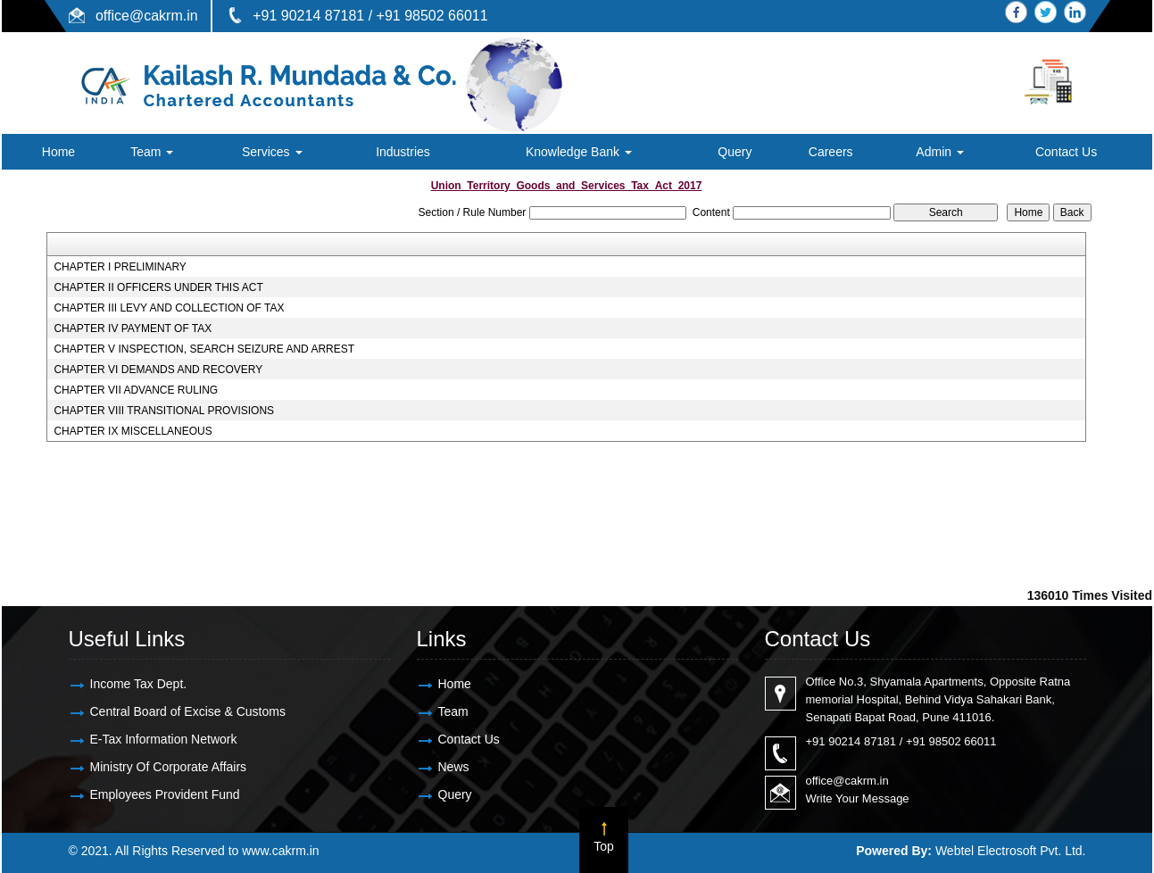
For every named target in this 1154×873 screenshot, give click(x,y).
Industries (403, 152)
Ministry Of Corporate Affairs (168, 767)
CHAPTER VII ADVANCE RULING (136, 390)
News (453, 767)
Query (734, 152)
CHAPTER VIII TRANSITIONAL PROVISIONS (164, 410)
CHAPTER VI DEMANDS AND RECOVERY (158, 369)
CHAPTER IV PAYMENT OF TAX (133, 328)
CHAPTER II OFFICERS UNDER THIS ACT (158, 287)
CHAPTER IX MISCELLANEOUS (133, 431)
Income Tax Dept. (138, 684)
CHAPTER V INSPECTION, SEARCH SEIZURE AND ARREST (204, 349)
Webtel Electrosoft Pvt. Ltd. (1010, 851)
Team (151, 152)
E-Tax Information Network (163, 739)
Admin (940, 152)
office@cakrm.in (146, 15)
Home (58, 152)
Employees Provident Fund (165, 794)
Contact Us (1066, 152)
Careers (831, 152)
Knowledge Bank (579, 152)
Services (272, 152)
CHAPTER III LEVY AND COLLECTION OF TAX (169, 308)
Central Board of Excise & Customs (188, 711)
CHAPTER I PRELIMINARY (120, 267)
